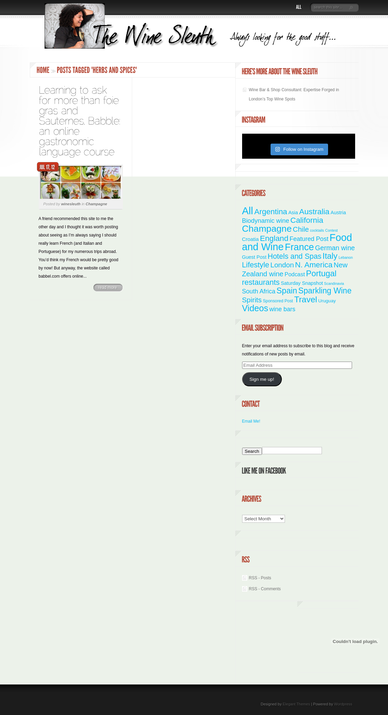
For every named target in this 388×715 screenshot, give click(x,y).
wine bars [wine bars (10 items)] (283, 309)
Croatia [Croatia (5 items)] (250, 239)
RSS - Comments (265, 588)
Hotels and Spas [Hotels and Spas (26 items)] (294, 256)
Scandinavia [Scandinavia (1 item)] (334, 283)
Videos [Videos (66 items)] (255, 308)
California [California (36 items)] (306, 220)
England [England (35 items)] (274, 238)
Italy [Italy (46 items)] (330, 256)
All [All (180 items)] (247, 210)
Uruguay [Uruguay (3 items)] (327, 300)
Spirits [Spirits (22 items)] (252, 300)
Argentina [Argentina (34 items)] (270, 211)
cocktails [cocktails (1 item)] (317, 230)
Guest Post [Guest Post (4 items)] (254, 257)
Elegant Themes (296, 704)
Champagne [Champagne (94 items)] (267, 228)
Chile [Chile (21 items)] (301, 229)
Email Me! (251, 421)
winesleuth (70, 204)
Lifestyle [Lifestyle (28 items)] (256, 264)
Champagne (96, 204)
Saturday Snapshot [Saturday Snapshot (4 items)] (302, 283)
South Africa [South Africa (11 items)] (258, 291)
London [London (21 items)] (282, 265)
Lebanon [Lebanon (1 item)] (346, 257)
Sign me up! (261, 379)
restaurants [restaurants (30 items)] (261, 282)
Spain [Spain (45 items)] (286, 290)
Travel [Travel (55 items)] (305, 299)
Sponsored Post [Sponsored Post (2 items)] (278, 301)
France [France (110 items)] (299, 247)
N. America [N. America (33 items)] (313, 264)
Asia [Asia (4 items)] (293, 212)
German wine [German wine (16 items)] (335, 248)
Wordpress (343, 704)
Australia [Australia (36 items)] (314, 211)
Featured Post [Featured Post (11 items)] (308, 238)
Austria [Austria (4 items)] (338, 212)
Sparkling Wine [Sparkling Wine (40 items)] (325, 290)
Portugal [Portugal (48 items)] (321, 273)
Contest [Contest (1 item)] (331, 230)
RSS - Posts (260, 577)
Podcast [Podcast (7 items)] (295, 274)
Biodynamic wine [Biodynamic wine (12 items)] (265, 220)
